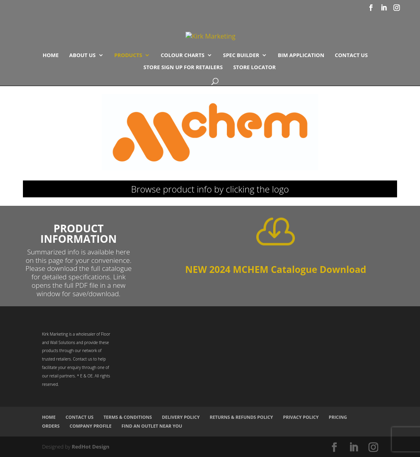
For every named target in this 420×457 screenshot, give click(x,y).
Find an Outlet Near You (151, 426)
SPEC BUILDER (241, 55)
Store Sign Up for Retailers (183, 67)
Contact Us (351, 55)
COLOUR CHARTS (183, 55)
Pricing (338, 417)
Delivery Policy (181, 417)
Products (128, 55)
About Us (82, 55)
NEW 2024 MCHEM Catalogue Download (275, 269)
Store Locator (254, 67)
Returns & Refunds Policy (241, 417)
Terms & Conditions (127, 417)
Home (51, 55)
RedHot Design (90, 446)
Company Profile (90, 426)
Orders (51, 426)
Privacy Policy (301, 417)
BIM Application (301, 55)
